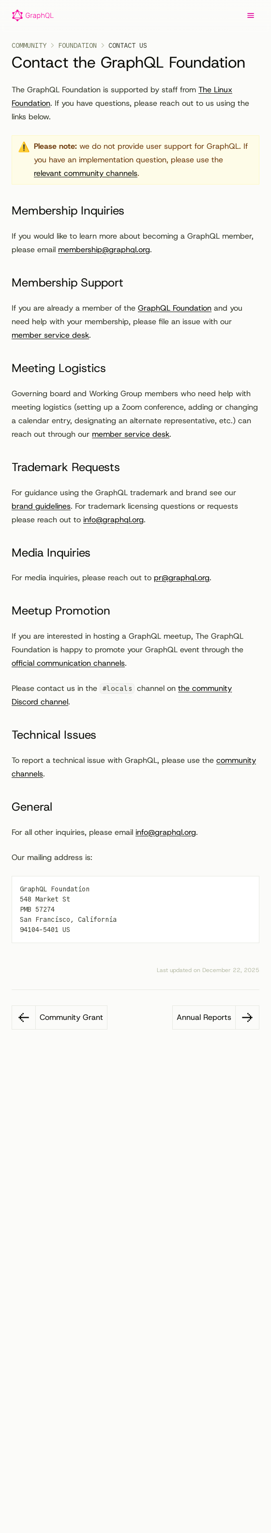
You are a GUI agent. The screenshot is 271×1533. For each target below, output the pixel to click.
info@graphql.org (113, 520)
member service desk (50, 335)
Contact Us (127, 45)
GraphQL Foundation (174, 308)
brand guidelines (41, 506)
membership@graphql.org (104, 249)
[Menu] (250, 15)
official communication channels (68, 663)
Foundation (77, 45)
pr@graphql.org (182, 578)
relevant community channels (85, 173)
